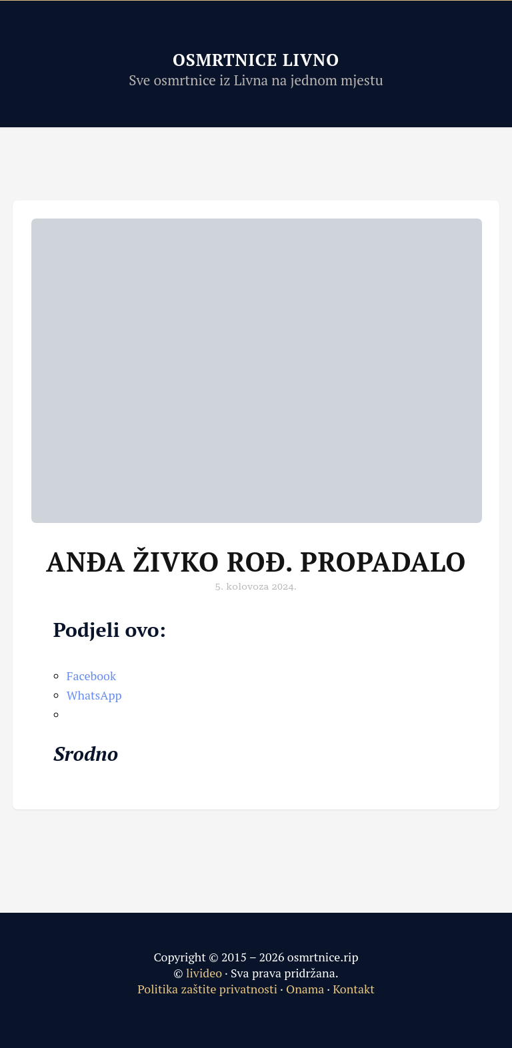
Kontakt (354, 989)
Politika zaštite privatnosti (207, 989)
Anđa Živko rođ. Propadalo (256, 561)
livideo (205, 973)
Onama (305, 989)
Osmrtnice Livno (256, 60)
